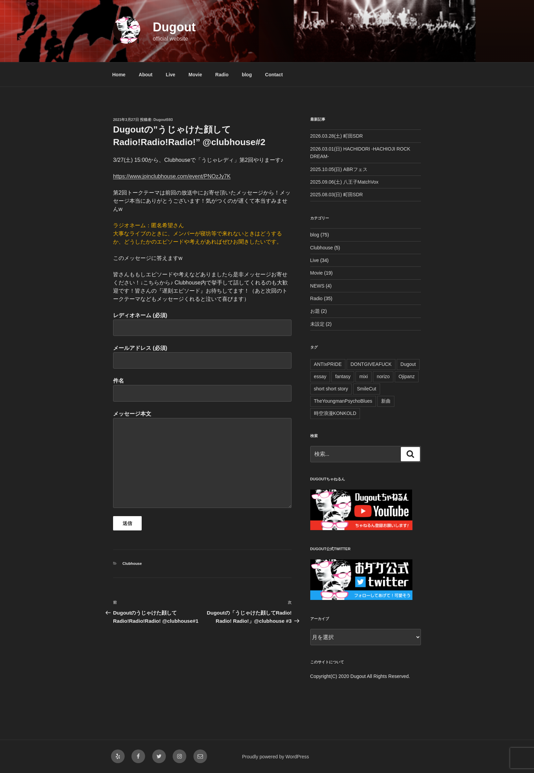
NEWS (317, 286)
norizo (383, 376)
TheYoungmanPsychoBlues (343, 401)
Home (119, 74)
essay (320, 376)
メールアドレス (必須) (202, 357)
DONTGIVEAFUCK (371, 364)
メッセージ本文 (202, 459)
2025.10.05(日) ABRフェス (338, 169)
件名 (202, 389)
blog (247, 74)
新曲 (386, 401)
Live (170, 74)
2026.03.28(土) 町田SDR (336, 136)
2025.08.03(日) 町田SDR (336, 194)
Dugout (174, 27)
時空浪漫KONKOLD (335, 413)
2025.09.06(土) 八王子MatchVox (344, 182)
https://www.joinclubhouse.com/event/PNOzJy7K (172, 176)
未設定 (317, 324)
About (145, 74)
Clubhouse (132, 563)
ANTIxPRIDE (328, 364)
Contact (274, 74)
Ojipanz (406, 376)
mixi (363, 376)
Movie (195, 74)
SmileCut (366, 388)
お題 (315, 311)
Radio (222, 74)
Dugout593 (163, 120)
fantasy (342, 376)
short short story (331, 388)
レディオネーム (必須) (202, 324)
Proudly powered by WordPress (275, 756)
